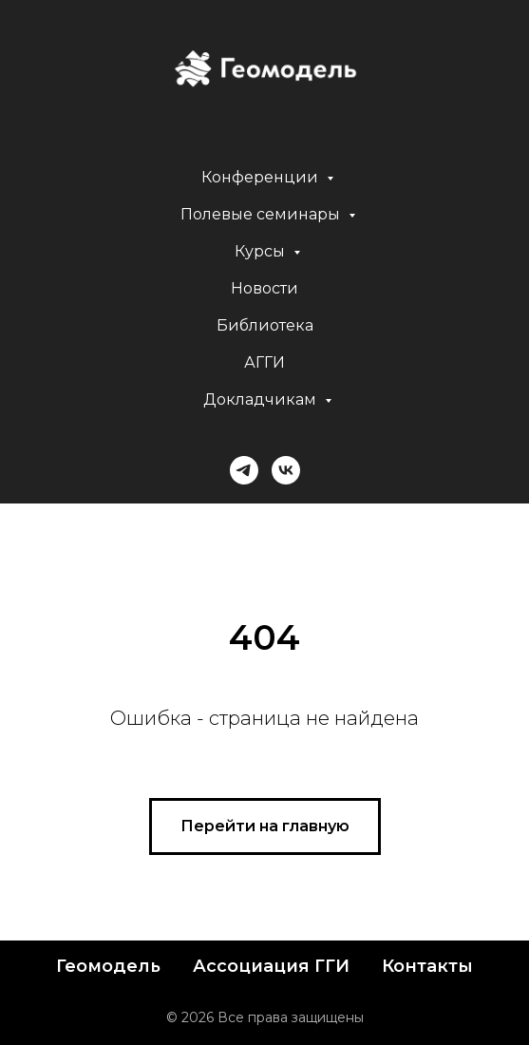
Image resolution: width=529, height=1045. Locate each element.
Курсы (262, 251)
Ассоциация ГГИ (271, 966)
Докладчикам (261, 399)
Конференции (261, 177)
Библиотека (265, 325)
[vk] (286, 470)
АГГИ (264, 362)
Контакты (427, 966)
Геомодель (108, 966)
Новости (264, 288)
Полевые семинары (262, 214)
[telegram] (244, 470)
